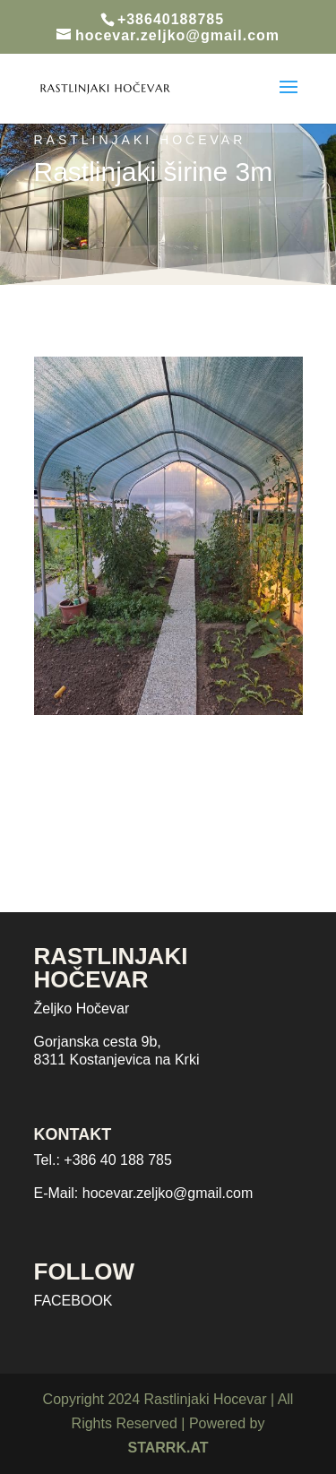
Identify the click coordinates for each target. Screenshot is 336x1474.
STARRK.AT (167, 1447)
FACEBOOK (73, 1300)
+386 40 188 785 (118, 1160)
